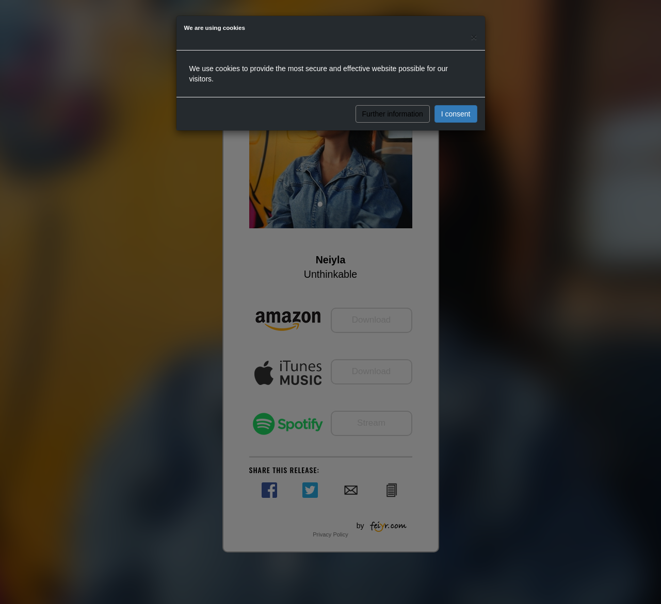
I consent (456, 114)
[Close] (474, 36)
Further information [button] (392, 114)
